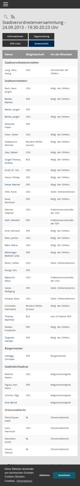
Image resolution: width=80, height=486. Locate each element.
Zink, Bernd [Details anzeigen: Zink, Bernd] (11, 402)
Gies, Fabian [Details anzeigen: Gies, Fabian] (11, 152)
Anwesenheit (41, 43)
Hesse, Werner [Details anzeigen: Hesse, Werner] (12, 184)
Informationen (15, 36)
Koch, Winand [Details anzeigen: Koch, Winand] (12, 220)
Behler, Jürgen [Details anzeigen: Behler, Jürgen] (12, 109)
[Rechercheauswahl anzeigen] (5, 17)
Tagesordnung (41, 36)
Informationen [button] (24, 481)
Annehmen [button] (64, 475)
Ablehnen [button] (44, 475)
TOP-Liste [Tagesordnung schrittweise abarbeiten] (15, 43)
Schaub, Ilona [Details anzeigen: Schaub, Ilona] (12, 298)
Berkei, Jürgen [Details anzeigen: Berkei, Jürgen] (12, 116)
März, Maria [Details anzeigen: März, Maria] (11, 245)
